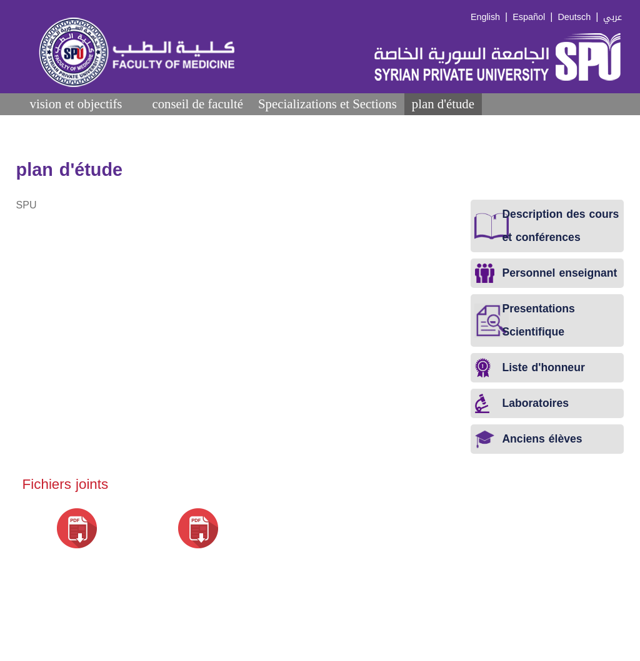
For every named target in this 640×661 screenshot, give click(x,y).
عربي (612, 17)
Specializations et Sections (327, 103)
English (485, 17)
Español (528, 17)
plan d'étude (443, 103)
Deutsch (574, 17)
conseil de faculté (197, 103)
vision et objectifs (76, 103)
